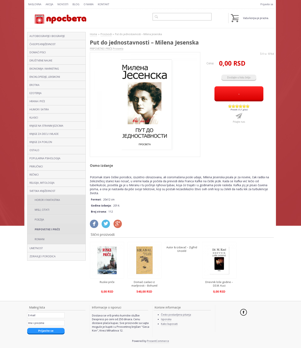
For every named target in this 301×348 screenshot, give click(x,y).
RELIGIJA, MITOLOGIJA (42, 183)
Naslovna (34, 4)
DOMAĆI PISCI (37, 52)
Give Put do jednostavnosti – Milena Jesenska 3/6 (237, 106)
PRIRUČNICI (36, 166)
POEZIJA (39, 219)
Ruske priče (107, 282)
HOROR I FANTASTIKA (47, 200)
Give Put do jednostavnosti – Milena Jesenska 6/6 (248, 106)
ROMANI (40, 239)
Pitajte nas (239, 122)
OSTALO (34, 150)
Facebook (243, 312)
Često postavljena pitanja (176, 314)
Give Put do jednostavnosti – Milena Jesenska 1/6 (230, 106)
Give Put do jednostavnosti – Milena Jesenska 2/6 (233, 106)
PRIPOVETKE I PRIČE (47, 229)
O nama (89, 4)
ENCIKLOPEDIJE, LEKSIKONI (44, 77)
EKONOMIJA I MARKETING (44, 68)
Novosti (62, 4)
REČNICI (34, 174)
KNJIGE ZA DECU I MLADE (44, 134)
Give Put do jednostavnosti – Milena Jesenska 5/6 (244, 106)
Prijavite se (266, 4)
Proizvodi (106, 34)
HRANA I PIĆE (37, 101)
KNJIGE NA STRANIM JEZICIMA (46, 125)
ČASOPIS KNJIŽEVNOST (42, 44)
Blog (76, 4)
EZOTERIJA (35, 93)
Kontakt (103, 4)
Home (93, 34)
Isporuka (166, 319)
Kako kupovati (169, 324)
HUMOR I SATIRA (39, 109)
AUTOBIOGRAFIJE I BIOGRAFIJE (47, 36)
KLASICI (33, 117)
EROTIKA (34, 85)
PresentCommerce (158, 341)
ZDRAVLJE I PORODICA (42, 256)
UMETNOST (36, 248)
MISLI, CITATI (42, 210)
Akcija (49, 4)
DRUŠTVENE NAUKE (40, 60)
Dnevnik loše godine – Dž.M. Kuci (219, 283)
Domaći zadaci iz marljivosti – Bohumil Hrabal (144, 285)
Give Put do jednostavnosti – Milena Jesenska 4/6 (240, 106)
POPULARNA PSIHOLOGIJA (44, 158)
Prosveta (118, 48)
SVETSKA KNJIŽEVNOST (42, 191)
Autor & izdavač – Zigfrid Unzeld (181, 248)
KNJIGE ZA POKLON (40, 142)
